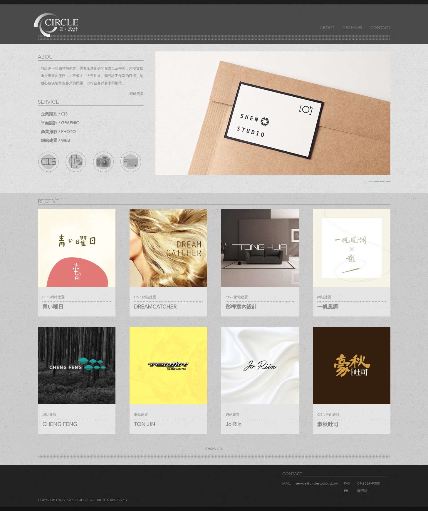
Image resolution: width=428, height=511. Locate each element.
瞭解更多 (137, 93)
